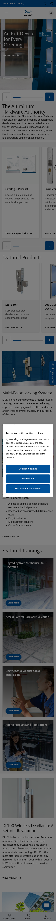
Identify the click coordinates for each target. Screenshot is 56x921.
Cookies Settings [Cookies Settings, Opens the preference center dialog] (28, 469)
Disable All (28, 478)
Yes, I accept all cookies (28, 488)
